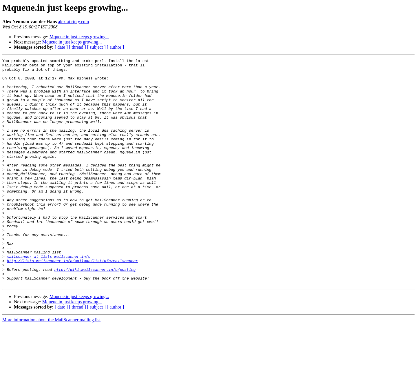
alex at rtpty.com (73, 21)
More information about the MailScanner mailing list (51, 364)
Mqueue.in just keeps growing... (79, 36)
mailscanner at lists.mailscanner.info (49, 296)
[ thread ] (77, 47)
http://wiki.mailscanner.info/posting (95, 312)
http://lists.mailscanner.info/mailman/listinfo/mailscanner (72, 301)
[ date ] (61, 47)
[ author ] (115, 47)
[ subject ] (96, 47)
